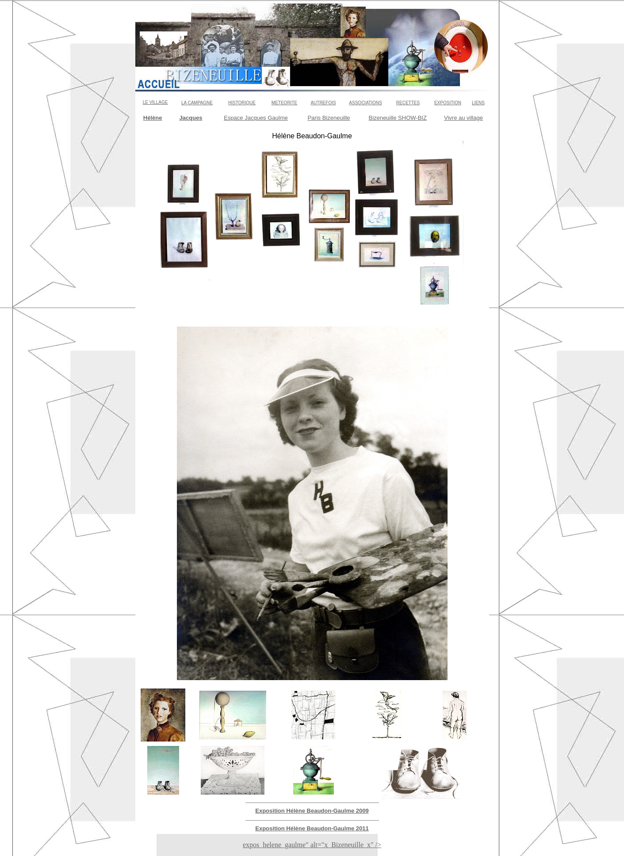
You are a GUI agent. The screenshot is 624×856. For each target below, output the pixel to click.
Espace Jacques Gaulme (256, 117)
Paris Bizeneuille (328, 117)
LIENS (478, 102)
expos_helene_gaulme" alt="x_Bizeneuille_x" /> (312, 844)
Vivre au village (463, 117)
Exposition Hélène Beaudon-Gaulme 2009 (311, 810)
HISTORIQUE (242, 102)
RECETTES (408, 102)
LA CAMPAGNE (197, 102)
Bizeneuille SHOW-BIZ (398, 117)
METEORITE (284, 102)
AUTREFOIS (323, 102)
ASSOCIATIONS (365, 102)
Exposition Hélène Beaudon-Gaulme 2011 (311, 828)
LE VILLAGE (155, 102)
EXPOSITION (447, 102)
